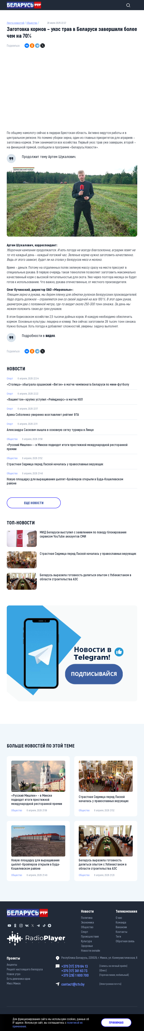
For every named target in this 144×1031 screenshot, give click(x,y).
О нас (119, 917)
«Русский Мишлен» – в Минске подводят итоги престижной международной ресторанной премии (67, 447)
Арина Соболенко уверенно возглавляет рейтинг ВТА (43, 414)
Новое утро (13, 974)
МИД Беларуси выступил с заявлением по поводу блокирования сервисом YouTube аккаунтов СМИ (83, 534)
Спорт (10, 378)
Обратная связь (125, 941)
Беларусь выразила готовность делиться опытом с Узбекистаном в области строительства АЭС (85, 577)
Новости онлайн (90, 950)
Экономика (87, 922)
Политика (86, 917)
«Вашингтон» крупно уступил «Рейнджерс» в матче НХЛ (45, 399)
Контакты (121, 931)
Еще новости (34, 503)
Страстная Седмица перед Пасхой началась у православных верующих (55, 464)
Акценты (12, 964)
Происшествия (90, 936)
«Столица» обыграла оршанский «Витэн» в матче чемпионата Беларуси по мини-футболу (68, 384)
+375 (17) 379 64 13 (99, 966)
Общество (31, 22)
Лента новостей (15, 22)
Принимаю (116, 1022)
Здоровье (87, 946)
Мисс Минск (14, 983)
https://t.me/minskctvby (21, 608)
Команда (121, 922)
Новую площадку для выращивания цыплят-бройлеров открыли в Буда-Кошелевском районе (65, 481)
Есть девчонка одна (18, 978)
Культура (86, 941)
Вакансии (121, 927)
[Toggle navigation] (133, 5)
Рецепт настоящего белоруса (25, 969)
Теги (118, 936)
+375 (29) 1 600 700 (99, 975)
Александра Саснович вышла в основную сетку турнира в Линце (50, 430)
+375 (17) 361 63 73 (99, 970)
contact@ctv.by (99, 984)
